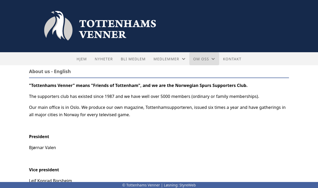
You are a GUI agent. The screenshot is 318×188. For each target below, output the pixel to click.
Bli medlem (133, 58)
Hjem (82, 58)
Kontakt (232, 58)
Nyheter (104, 58)
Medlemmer (169, 58)
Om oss (204, 58)
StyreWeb (187, 185)
